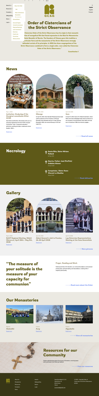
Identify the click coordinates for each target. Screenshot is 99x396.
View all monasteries (81, 335)
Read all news (84, 136)
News (7, 19)
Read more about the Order (79, 285)
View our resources (82, 366)
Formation (8, 12)
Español (91, 9)
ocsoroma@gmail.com (59, 387)
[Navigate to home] (8, 381)
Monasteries (18, 382)
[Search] (91, 5)
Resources (8, 8)
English (91, 7)
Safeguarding (9, 15)
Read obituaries (83, 178)
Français (91, 12)
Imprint (36, 379)
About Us (8, 5)
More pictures (84, 249)
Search (36, 384)
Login (7, 22)
